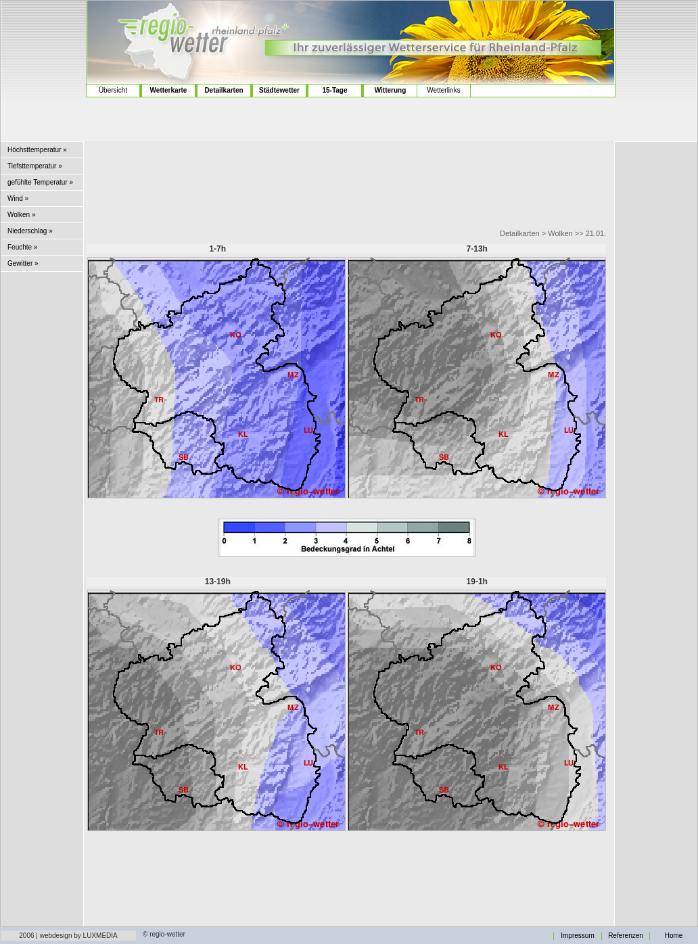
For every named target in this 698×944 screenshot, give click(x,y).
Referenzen (625, 936)
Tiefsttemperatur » (34, 166)
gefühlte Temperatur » (40, 182)
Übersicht (113, 90)
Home (674, 936)
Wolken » (21, 214)
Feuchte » (22, 247)
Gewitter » (23, 263)
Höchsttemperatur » (37, 150)
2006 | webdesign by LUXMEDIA (68, 935)
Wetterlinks (443, 90)
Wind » (17, 198)
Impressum (577, 936)
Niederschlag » (30, 231)
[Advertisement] (43, 54)
